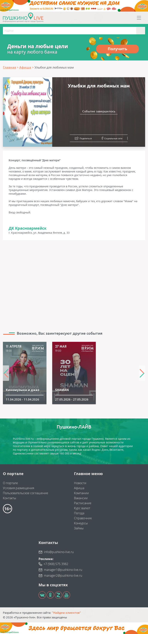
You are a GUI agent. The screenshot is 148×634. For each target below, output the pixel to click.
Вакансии (81, 498)
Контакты (9, 498)
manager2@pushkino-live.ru (63, 575)
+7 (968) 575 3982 (56, 564)
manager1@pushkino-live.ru (63, 570)
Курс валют (82, 508)
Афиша (79, 488)
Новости (80, 483)
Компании (81, 493)
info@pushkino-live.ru (59, 552)
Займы (79, 528)
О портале (10, 483)
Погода (79, 513)
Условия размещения (18, 488)
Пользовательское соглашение (25, 493)
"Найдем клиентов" (66, 612)
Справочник (83, 518)
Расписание (82, 503)
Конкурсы (81, 523)
